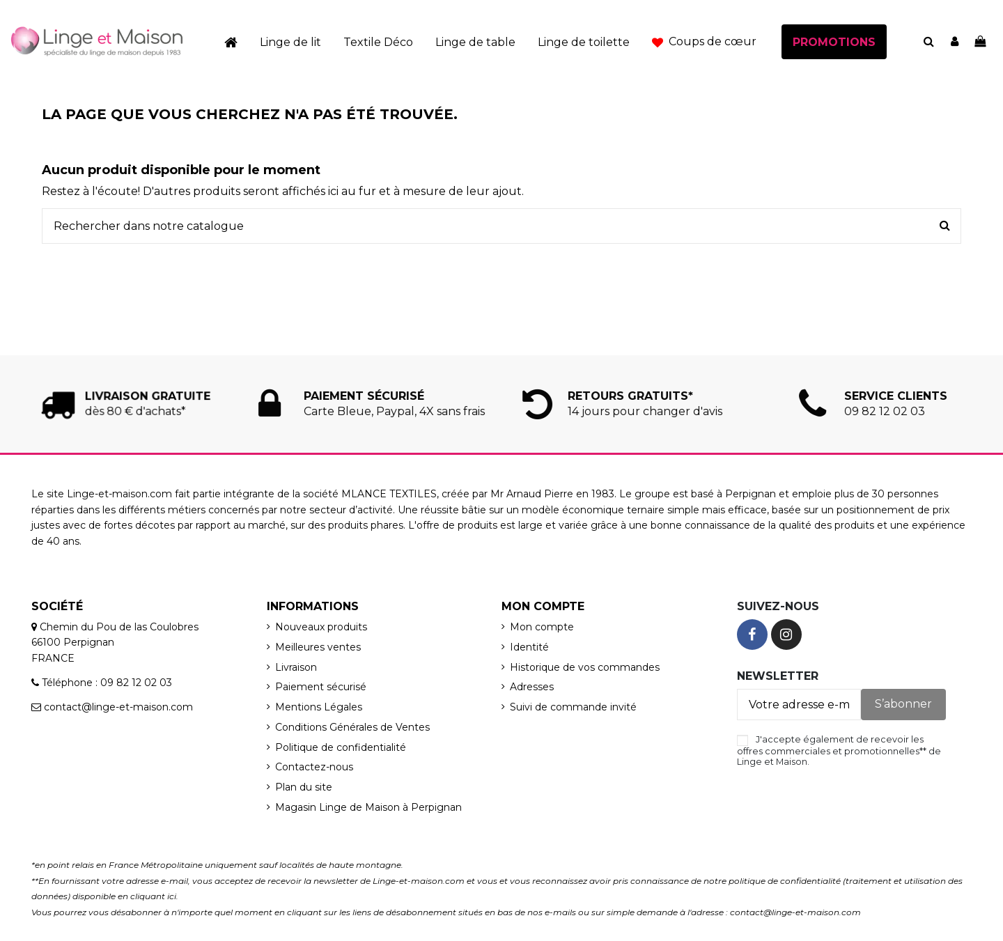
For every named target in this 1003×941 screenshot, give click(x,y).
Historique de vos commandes (585, 667)
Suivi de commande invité (573, 707)
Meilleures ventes (318, 647)
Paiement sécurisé (320, 687)
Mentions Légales (318, 707)
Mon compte (542, 627)
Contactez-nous (314, 767)
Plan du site (303, 787)
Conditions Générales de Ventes (352, 727)
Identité (529, 647)
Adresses (532, 687)
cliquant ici (153, 896)
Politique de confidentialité (340, 747)
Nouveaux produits (321, 627)
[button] (704, 41)
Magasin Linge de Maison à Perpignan (368, 807)
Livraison (296, 667)
